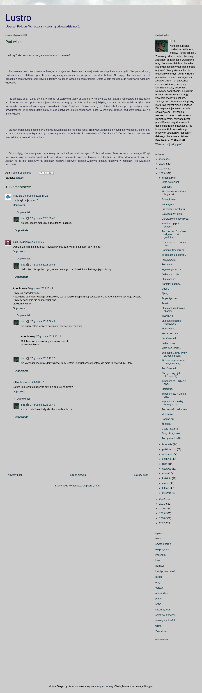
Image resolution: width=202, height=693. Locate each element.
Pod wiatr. (167, 264)
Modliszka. (167, 414)
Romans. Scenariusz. (173, 250)
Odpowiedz (19, 205)
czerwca (167, 468)
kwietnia (167, 478)
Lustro (18, 17)
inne (157, 560)
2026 (162, 159)
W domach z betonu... (174, 255)
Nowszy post (15, 475)
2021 (162, 503)
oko (23, 218)
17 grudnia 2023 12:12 (48, 336)
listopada (167, 444)
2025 (162, 163)
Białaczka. (167, 389)
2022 (162, 499)
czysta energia (163, 544)
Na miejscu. (168, 204)
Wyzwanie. (168, 316)
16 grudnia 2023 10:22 (35, 195)
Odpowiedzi (23, 212)
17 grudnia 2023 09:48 (42, 264)
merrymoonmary (104, 686)
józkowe (159, 566)
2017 (162, 523)
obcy (158, 582)
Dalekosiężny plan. (172, 214)
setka (158, 604)
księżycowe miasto (165, 571)
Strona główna (78, 475)
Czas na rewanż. (171, 182)
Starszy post (141, 475)
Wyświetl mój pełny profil (169, 144)
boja (15, 242)
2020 (162, 508)
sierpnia (167, 459)
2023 (162, 173)
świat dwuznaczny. (165, 615)
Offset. (165, 288)
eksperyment (162, 549)
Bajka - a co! (168, 343)
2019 (162, 513)
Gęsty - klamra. (170, 428)
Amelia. (166, 303)
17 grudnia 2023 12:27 (42, 358)
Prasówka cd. (169, 338)
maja (165, 473)
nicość (158, 577)
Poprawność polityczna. (175, 409)
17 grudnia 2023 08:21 (32, 382)
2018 (162, 518)
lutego (166, 488)
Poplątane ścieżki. (172, 438)
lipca (165, 464)
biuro (158, 538)
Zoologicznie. (169, 199)
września (167, 454)
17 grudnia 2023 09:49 (42, 321)
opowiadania (162, 593)
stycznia (167, 493)
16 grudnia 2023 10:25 (31, 242)
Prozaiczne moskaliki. (174, 209)
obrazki (20, 177)
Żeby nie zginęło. (171, 433)
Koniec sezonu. (170, 333)
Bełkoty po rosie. (171, 274)
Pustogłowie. (169, 259)
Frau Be (17, 195)
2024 (162, 168)
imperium (160, 555)
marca (166, 483)
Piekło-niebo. (169, 328)
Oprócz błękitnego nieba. (175, 218)
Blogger (148, 686)
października (169, 449)
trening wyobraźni (165, 620)
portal (158, 598)
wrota (158, 626)
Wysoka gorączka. (172, 269)
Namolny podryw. (171, 284)
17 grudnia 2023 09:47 (42, 218)
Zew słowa (161, 631)
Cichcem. (167, 186)
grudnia (166, 177)
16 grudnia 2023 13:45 (40, 288)
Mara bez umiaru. (171, 348)
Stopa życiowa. (170, 298)
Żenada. (166, 424)
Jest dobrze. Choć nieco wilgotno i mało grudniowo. (175, 234)
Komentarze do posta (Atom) (85, 485)
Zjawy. (165, 293)
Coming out (168, 419)
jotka (16, 382)
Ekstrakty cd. (169, 279)
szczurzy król (162, 609)
